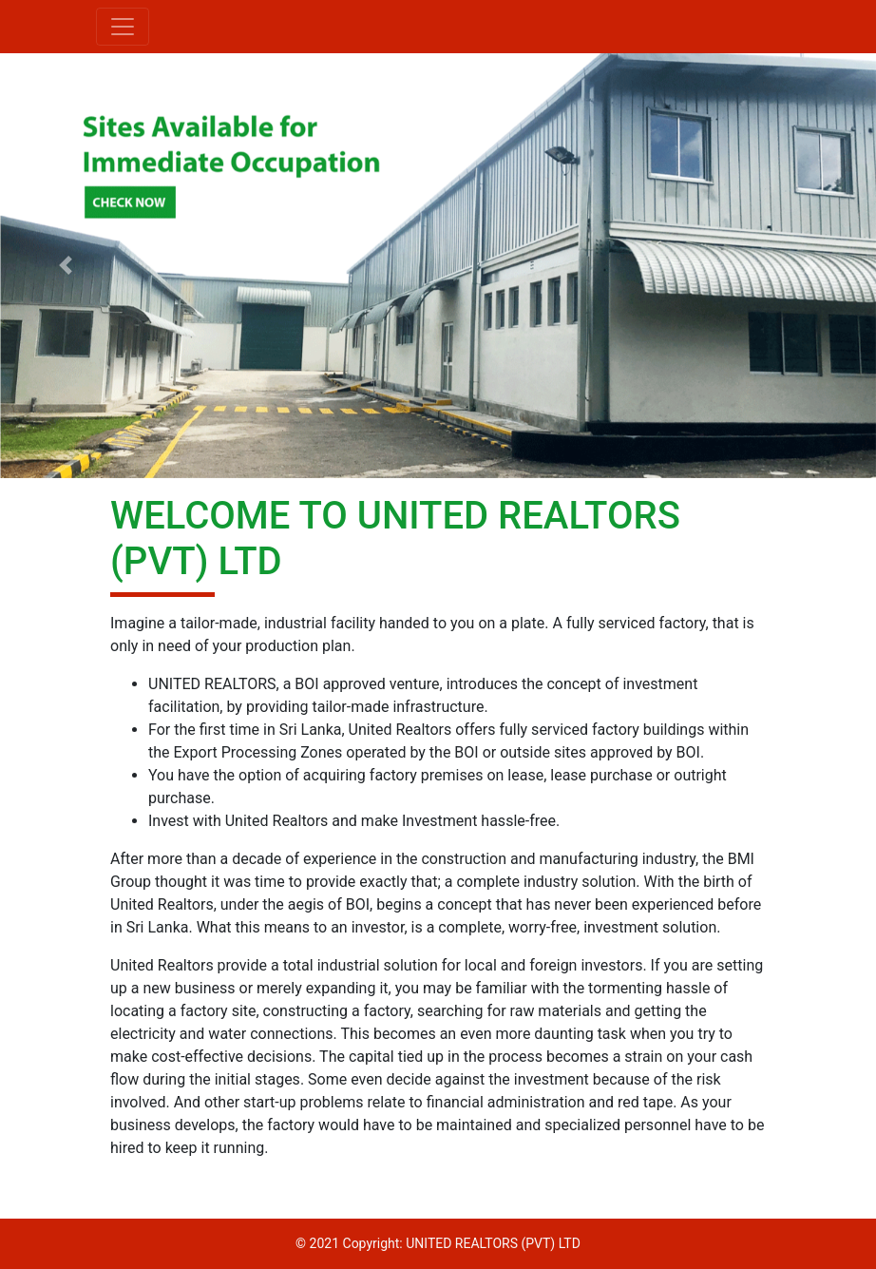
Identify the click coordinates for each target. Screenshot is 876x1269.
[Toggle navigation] (122, 27)
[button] (65, 265)
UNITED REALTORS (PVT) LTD (493, 1243)
